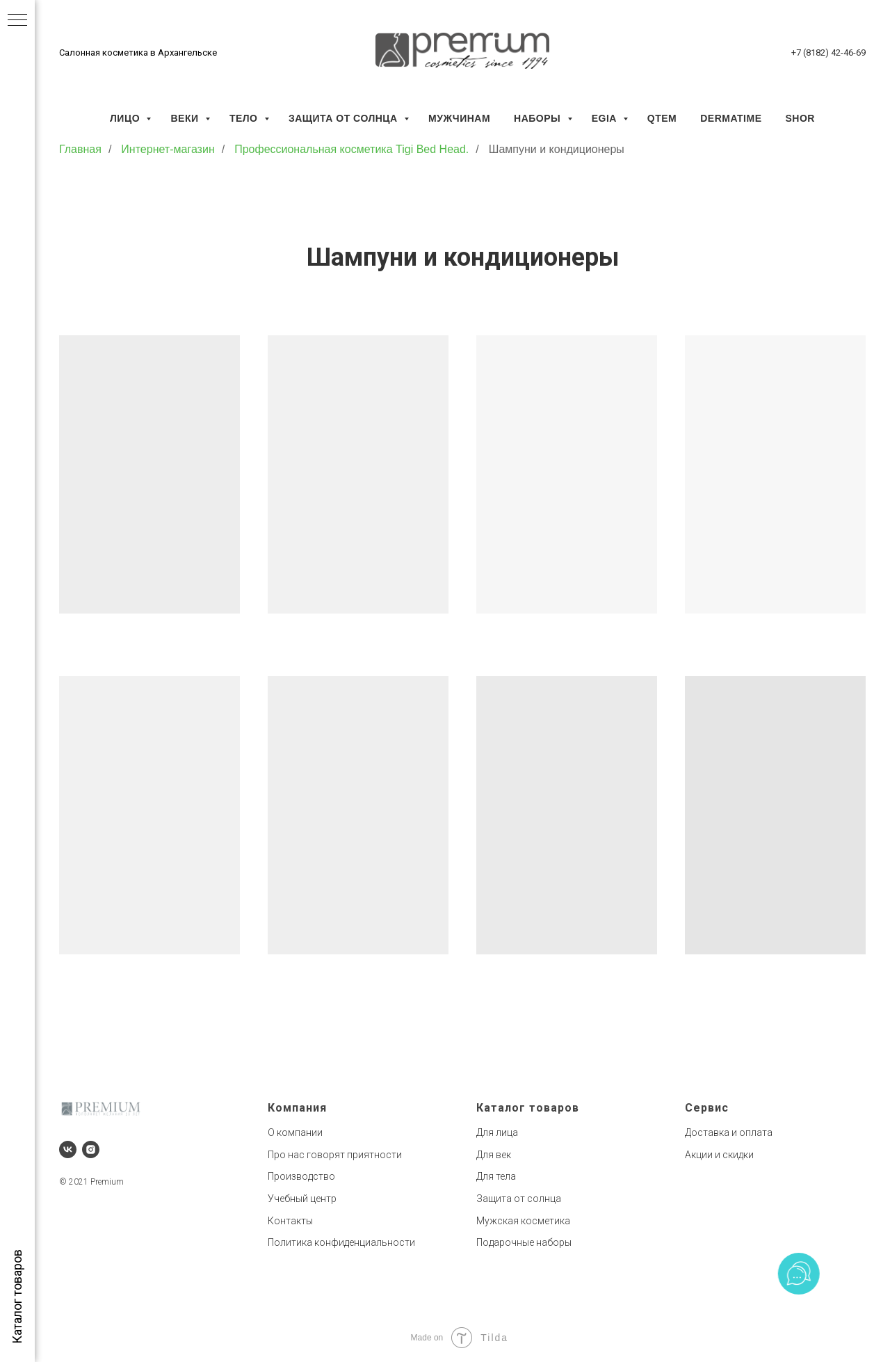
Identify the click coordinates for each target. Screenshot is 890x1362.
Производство (301, 1176)
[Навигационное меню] (17, 21)
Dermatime (730, 118)
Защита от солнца (344, 118)
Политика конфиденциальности (341, 1242)
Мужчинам (459, 118)
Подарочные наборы (524, 1242)
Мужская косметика (523, 1220)
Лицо (126, 118)
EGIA (606, 118)
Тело (245, 118)
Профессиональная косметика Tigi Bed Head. (351, 149)
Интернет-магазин (167, 149)
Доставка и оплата (728, 1132)
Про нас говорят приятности (335, 1154)
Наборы (539, 118)
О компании (295, 1132)
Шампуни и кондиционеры (556, 149)
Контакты (290, 1220)
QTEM (662, 118)
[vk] (67, 1149)
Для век (493, 1154)
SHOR (799, 118)
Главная (80, 149)
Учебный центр (302, 1198)
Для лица (497, 1132)
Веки (185, 118)
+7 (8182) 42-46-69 (828, 52)
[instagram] (90, 1149)
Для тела (496, 1176)
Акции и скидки (719, 1154)
